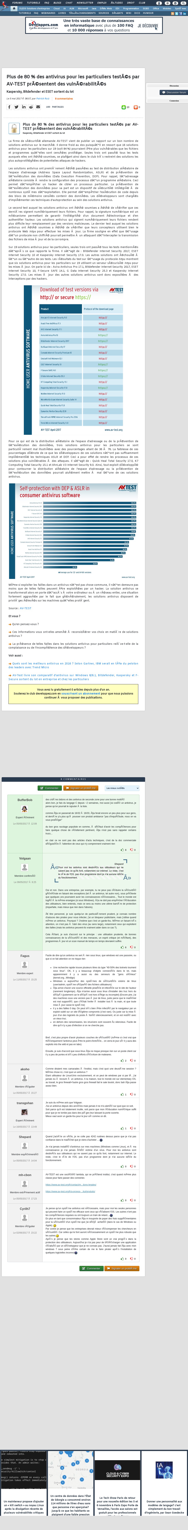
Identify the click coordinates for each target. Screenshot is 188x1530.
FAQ (46, 3)
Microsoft (83, 8)
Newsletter (84, 3)
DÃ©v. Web (106, 8)
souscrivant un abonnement (80, 694)
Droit (131, 3)
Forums (17, 3)
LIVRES (62, 13)
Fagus (24, 956)
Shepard (25, 1137)
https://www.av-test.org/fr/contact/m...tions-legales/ (71, 1184)
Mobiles (167, 8)
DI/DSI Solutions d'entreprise (34, 8)
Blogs (57, 3)
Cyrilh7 (25, 1208)
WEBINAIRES (48, 13)
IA (64, 8)
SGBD (146, 8)
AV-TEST (26, 608)
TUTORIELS (25, 13)
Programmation (131, 8)
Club (141, 3)
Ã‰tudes (116, 3)
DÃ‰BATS (117, 13)
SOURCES (104, 13)
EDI (117, 8)
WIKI (128, 13)
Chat (69, 3)
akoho (24, 1069)
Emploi (102, 3)
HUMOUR (148, 13)
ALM (71, 8)
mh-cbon (25, 1175)
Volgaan (25, 858)
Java (94, 8)
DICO (137, 13)
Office (156, 8)
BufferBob (25, 800)
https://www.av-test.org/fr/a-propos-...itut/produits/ (70, 1191)
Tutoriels (33, 3)
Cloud (57, 8)
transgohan (25, 1103)
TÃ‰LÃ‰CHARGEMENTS (82, 13)
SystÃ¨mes (180, 8)
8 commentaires (64, 98)
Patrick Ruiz (42, 98)
